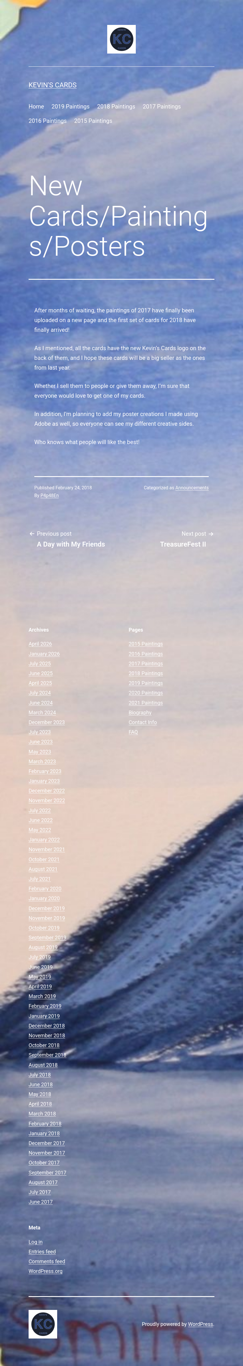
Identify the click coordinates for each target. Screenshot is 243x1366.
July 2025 (40, 664)
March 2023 (42, 761)
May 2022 (40, 830)
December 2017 (47, 1143)
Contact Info (143, 722)
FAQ (133, 732)
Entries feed (42, 1252)
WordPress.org (46, 1271)
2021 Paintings (146, 703)
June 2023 (41, 742)
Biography (140, 712)
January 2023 (44, 781)
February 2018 (45, 1124)
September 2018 (47, 1055)
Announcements (192, 487)
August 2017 (43, 1182)
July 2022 (40, 810)
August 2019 (43, 947)
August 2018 (43, 1065)
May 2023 (40, 752)
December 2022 (47, 791)
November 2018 (47, 1035)
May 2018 (40, 1094)
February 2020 (45, 889)
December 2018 (47, 1026)
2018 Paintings (116, 106)
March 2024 (42, 712)
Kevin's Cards (53, 85)
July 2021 (40, 879)
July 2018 (40, 1075)
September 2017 (47, 1173)
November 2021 (47, 849)
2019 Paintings (70, 106)
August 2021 (43, 869)
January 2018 (44, 1133)
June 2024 (41, 703)
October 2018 (44, 1045)
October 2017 (44, 1163)
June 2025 (41, 673)
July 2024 (40, 693)
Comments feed (47, 1261)
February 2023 (45, 771)
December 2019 (47, 908)
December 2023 (47, 722)
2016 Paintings (48, 120)
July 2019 (40, 957)
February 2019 (45, 1006)
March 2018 (42, 1114)
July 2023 (40, 732)
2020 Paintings (146, 693)
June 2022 (41, 820)
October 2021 (44, 859)
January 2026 (44, 654)
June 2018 (41, 1084)
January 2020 (44, 898)
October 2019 (44, 928)
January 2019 (44, 1016)
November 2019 (47, 918)
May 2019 (40, 977)
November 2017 (47, 1153)
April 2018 (40, 1104)
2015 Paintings (93, 120)
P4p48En (50, 495)
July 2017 (40, 1192)
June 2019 (41, 967)
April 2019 (40, 986)
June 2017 (41, 1202)
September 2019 (47, 938)
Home (36, 106)
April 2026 (40, 644)
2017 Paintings (162, 106)
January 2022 (44, 840)
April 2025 (40, 683)
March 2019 (42, 996)
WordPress (200, 1324)
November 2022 (47, 800)
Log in (36, 1242)
